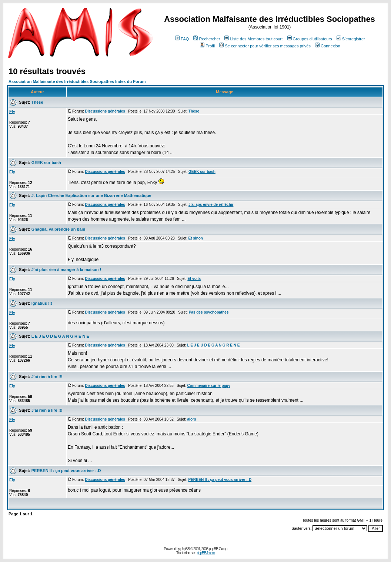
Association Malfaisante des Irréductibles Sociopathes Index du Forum (77, 81)
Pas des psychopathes (209, 312)
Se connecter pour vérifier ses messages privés (265, 46)
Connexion (327, 46)
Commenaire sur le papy (208, 386)
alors (191, 419)
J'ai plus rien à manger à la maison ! (66, 269)
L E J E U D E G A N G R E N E (60, 336)
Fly (12, 111)
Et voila (194, 279)
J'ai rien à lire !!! (47, 376)
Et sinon (195, 238)
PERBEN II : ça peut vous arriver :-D (66, 470)
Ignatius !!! (41, 303)
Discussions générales (105, 111)
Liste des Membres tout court (253, 39)
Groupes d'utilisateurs (309, 39)
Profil (207, 46)
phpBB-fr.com (206, 553)
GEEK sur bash (46, 162)
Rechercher (206, 39)
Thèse (37, 102)
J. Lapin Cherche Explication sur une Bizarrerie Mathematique (91, 195)
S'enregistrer (351, 39)
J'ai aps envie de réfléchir (210, 205)
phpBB (185, 549)
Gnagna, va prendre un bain (58, 229)
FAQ (182, 39)
